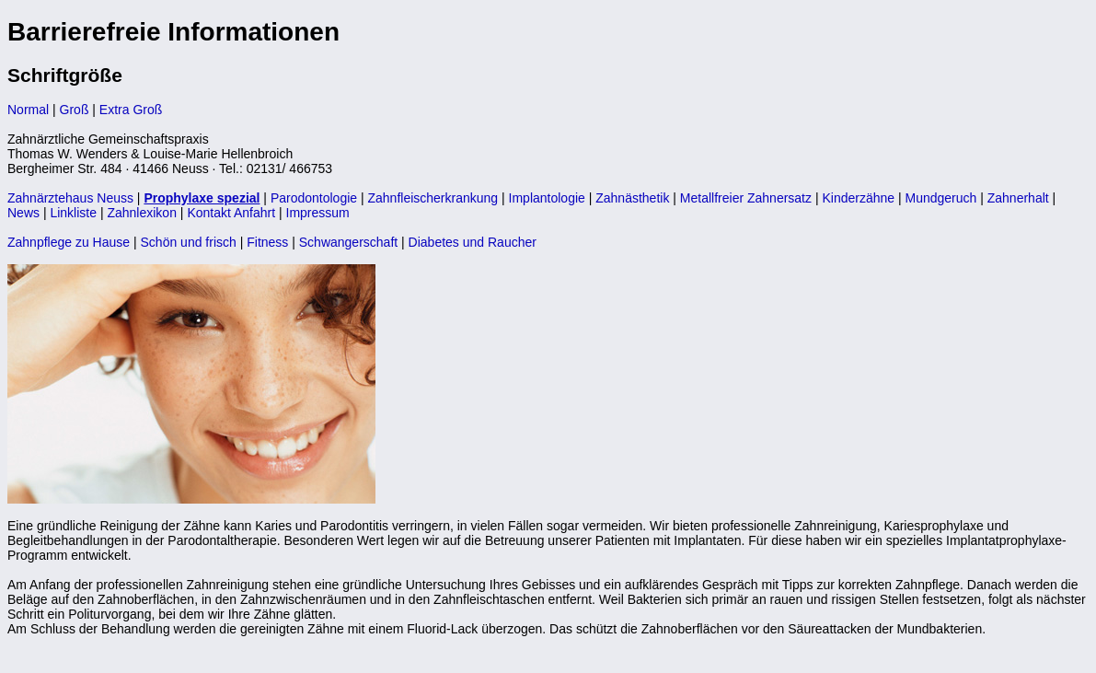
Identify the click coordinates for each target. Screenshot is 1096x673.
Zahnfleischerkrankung (432, 198)
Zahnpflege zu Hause (68, 242)
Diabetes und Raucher (472, 242)
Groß (74, 109)
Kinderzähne (858, 198)
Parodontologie (314, 198)
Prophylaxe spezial (202, 198)
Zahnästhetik (632, 198)
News (23, 212)
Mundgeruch (940, 198)
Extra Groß (130, 109)
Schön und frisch (189, 242)
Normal (28, 109)
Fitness (267, 242)
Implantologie (547, 198)
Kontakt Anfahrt (231, 212)
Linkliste (73, 212)
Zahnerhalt (1018, 198)
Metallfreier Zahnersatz (746, 198)
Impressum (318, 212)
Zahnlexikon (142, 212)
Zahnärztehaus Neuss (70, 198)
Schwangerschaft (348, 242)
